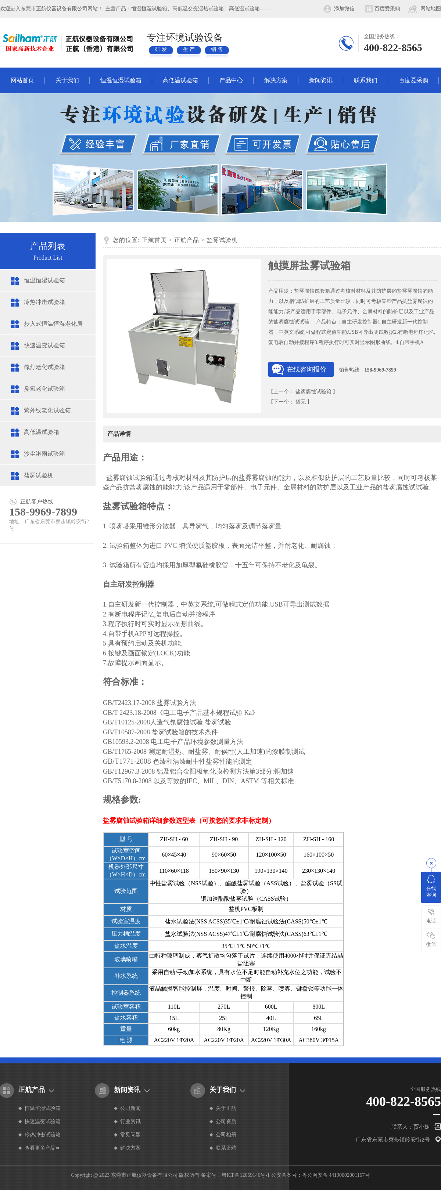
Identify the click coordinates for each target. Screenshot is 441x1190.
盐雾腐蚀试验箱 (313, 391)
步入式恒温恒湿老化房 (53, 324)
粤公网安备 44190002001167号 (336, 1175)
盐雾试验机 (38, 475)
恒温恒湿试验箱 (120, 80)
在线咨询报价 (306, 369)
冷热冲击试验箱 (44, 302)
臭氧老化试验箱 (44, 389)
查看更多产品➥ (42, 1148)
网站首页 (22, 80)
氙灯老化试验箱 (44, 367)
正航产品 (186, 240)
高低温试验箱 (180, 80)
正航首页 (154, 240)
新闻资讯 (321, 80)
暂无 (300, 402)
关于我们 (67, 80)
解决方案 (276, 80)
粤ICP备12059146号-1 (246, 1175)
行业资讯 (130, 1121)
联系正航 (226, 1148)
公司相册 (226, 1134)
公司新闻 (130, 1108)
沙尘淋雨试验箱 (44, 454)
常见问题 (130, 1134)
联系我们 (365, 80)
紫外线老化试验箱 (47, 410)
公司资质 (226, 1121)
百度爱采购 (387, 8)
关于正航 (226, 1108)
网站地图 (430, 8)
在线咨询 (431, 886)
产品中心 (231, 80)
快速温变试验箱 (44, 345)
